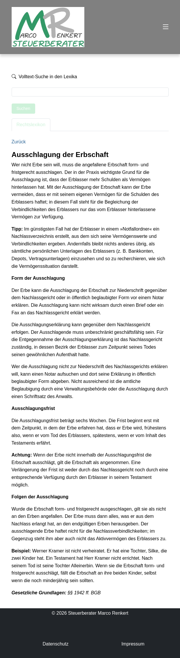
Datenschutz (55, 643)
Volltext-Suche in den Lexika (44, 76)
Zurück (19, 141)
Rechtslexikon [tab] (31, 124)
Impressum (132, 643)
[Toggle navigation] (166, 27)
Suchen (23, 108)
